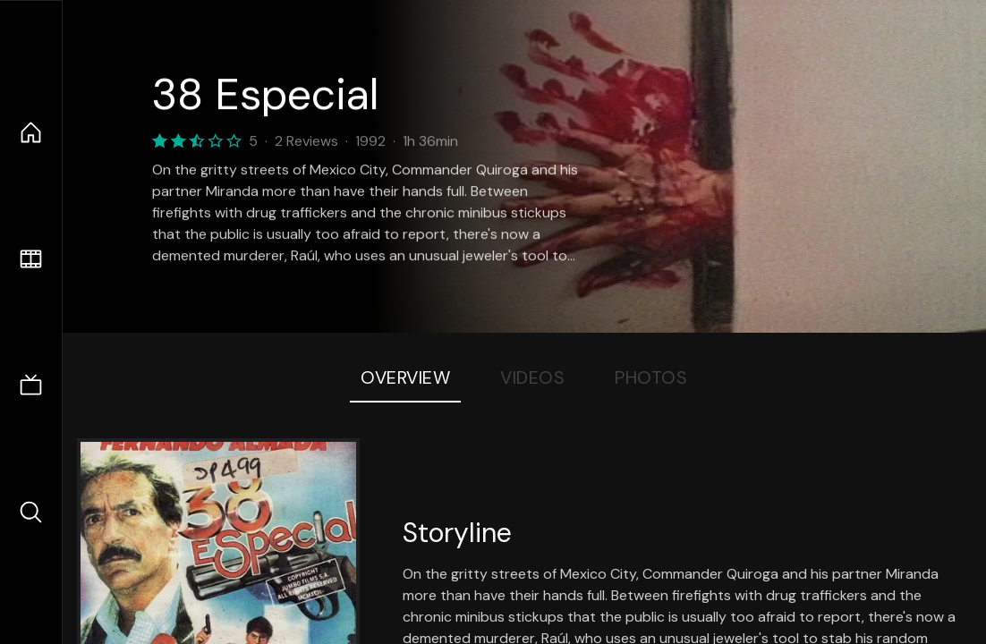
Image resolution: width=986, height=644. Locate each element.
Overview (405, 377)
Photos (651, 377)
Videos (532, 377)
